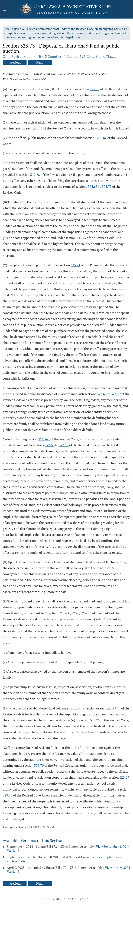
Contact (70, 899)
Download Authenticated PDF (27, 79)
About (84, 899)
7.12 (40, 128)
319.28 (35, 174)
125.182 (101, 138)
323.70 (39, 765)
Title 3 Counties (49, 56)
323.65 (93, 186)
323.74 (75, 265)
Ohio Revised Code (17, 56)
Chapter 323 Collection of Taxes (91, 56)
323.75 (81, 238)
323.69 (124, 777)
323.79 (107, 186)
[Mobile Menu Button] (4, 9)
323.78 (94, 89)
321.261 (44, 439)
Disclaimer (53, 899)
